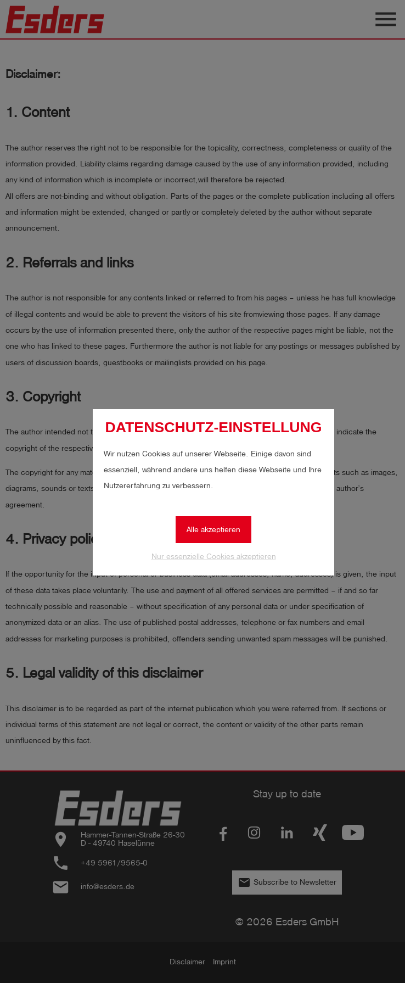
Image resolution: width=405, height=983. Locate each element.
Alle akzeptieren (213, 530)
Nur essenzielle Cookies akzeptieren (213, 556)
